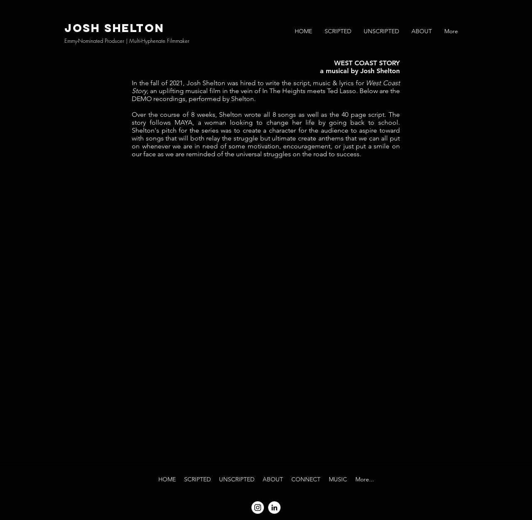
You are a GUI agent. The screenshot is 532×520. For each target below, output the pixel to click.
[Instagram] (257, 507)
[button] (337, 31)
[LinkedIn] (274, 507)
